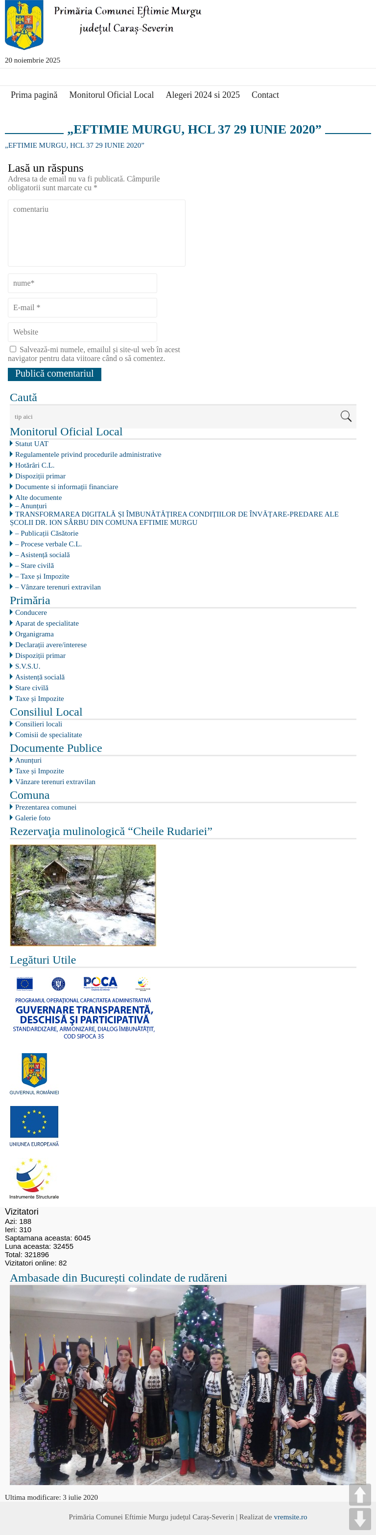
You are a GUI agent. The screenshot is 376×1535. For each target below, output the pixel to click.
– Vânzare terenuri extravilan (58, 587)
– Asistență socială (42, 555)
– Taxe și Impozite (42, 576)
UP (360, 1495)
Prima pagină (34, 95)
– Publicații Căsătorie (46, 533)
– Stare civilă (34, 565)
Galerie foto (32, 818)
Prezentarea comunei (45, 807)
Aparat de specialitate (47, 623)
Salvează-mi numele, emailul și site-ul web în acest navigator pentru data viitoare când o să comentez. (94, 353)
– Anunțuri (31, 506)
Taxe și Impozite (39, 698)
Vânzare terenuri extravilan (55, 782)
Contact (265, 95)
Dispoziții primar (40, 476)
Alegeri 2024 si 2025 (202, 95)
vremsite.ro (290, 1517)
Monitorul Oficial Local (111, 95)
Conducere (31, 612)
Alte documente (38, 497)
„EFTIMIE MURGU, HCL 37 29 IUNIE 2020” (74, 145)
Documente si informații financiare (66, 487)
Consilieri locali (38, 724)
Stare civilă (31, 688)
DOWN (360, 1519)
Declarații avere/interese (51, 645)
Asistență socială (40, 677)
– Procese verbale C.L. (48, 544)
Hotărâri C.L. (34, 465)
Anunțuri (28, 760)
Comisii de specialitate (48, 735)
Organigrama (34, 634)
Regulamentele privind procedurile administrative (88, 454)
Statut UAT (31, 444)
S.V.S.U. (27, 666)
